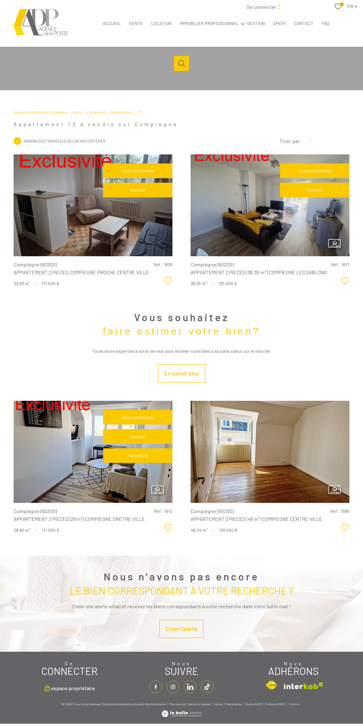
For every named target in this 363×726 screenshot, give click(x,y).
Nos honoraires (155, 704)
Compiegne (96, 112)
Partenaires (234, 704)
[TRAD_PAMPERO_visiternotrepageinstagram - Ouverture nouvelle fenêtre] (173, 687)
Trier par (290, 141)
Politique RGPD (275, 704)
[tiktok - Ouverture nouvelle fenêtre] (207, 687)
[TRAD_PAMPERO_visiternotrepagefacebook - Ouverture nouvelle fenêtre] (155, 687)
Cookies (294, 704)
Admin (218, 704)
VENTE (136, 23)
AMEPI (279, 23)
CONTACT (303, 23)
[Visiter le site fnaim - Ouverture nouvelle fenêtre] (271, 685)
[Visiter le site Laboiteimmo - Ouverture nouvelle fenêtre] (181, 715)
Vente (77, 112)
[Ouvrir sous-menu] (243, 23)
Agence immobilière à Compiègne (41, 112)
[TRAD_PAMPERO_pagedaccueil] (41, 33)
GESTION (256, 23)
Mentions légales (199, 704)
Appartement (122, 112)
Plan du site (177, 704)
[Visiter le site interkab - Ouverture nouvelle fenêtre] (303, 685)
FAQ (325, 23)
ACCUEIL (112, 23)
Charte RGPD (253, 704)
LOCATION (161, 23)
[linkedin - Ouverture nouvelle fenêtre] (190, 687)
